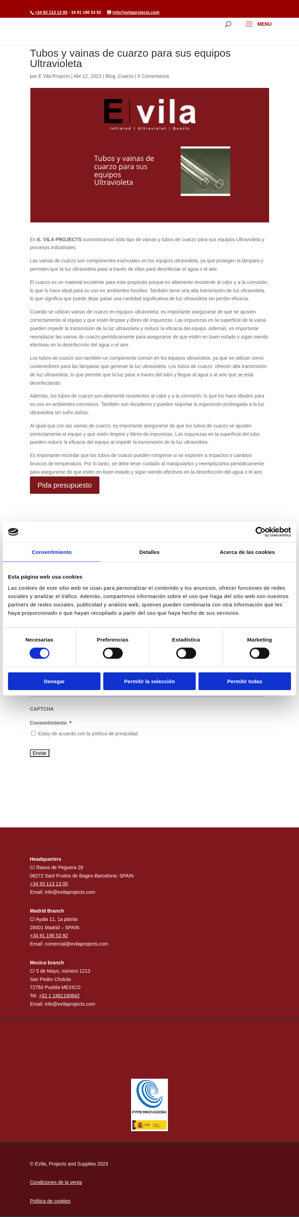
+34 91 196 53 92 (49, 935)
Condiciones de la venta (56, 1182)
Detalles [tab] (149, 552)
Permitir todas (244, 681)
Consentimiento (50, 723)
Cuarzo (126, 76)
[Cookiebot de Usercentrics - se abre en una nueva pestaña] (260, 532)
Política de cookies (50, 1201)
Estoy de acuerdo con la (88, 733)
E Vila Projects (54, 76)
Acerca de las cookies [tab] (247, 552)
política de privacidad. (115, 733)
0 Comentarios (153, 76)
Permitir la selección (149, 681)
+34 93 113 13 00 (51, 12)
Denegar (54, 681)
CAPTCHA (42, 709)
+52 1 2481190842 (59, 995)
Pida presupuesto (65, 485)
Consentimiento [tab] (52, 552)
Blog (110, 76)
